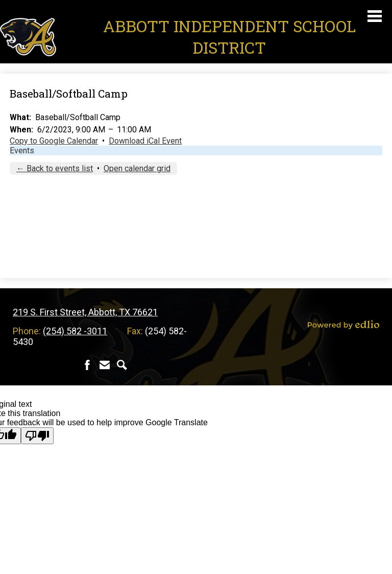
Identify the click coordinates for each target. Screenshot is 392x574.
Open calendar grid (137, 168)
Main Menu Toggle (375, 16)
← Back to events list (54, 168)
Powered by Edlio (343, 324)
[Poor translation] (37, 435)
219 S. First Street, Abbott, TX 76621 (85, 312)
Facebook (87, 365)
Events (22, 150)
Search (122, 365)
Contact (105, 365)
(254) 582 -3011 (75, 331)
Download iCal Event (145, 141)
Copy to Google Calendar (54, 141)
